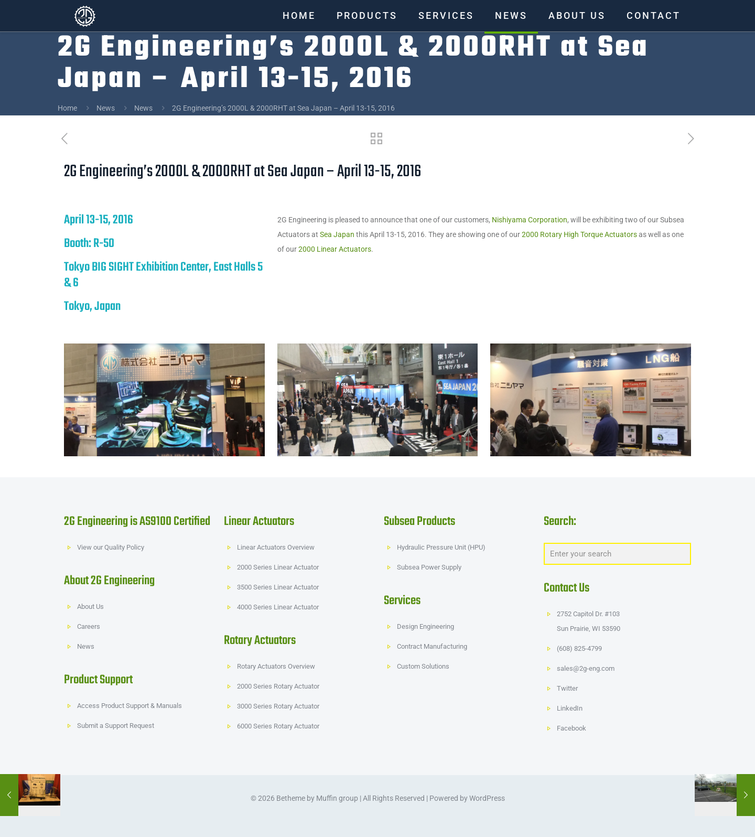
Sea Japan (337, 234)
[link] (164, 400)
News (105, 108)
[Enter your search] (617, 554)
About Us (90, 606)
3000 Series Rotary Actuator (278, 706)
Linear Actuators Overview (276, 547)
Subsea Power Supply (429, 567)
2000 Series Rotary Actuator (278, 686)
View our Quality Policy (110, 547)
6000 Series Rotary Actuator (278, 726)
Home (67, 108)
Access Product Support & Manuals (129, 706)
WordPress (487, 798)
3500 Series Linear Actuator (278, 587)
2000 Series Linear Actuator (278, 567)
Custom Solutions (423, 666)
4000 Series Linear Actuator (278, 607)
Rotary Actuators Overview (276, 666)
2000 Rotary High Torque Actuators (579, 234)
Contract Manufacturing (432, 646)
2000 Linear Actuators (334, 249)
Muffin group (337, 798)
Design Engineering (425, 626)
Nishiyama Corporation (529, 220)
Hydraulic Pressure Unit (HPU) (441, 547)
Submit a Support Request (115, 725)
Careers (88, 626)
